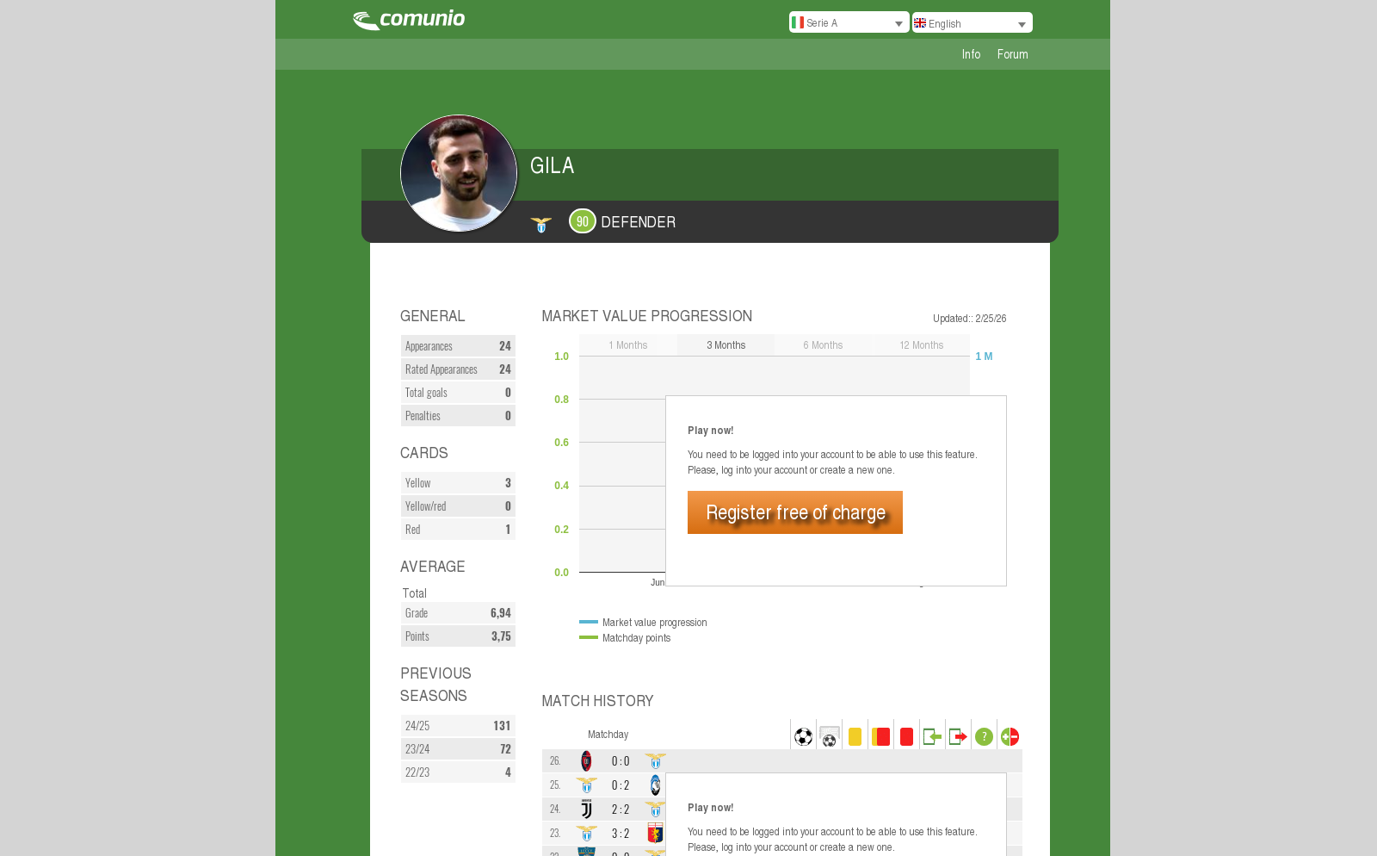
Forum (1012, 54)
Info (971, 54)
